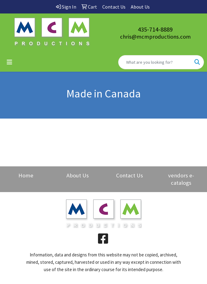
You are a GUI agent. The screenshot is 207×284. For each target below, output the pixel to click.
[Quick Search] (154, 62)
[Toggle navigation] (9, 62)
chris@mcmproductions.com (155, 36)
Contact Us (129, 175)
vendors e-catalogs (181, 179)
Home (25, 175)
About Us (77, 175)
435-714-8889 (155, 29)
